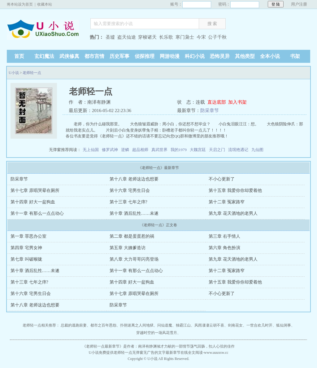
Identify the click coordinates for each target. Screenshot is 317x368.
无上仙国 (91, 149)
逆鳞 (125, 149)
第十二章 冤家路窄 (227, 202)
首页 (19, 56)
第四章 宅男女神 (26, 247)
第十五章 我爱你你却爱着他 (235, 190)
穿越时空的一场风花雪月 (156, 333)
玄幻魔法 (44, 56)
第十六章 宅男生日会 (130, 190)
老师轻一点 (32, 73)
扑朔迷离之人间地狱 (137, 325)
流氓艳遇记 (238, 149)
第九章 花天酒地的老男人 (233, 213)
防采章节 (209, 110)
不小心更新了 (222, 179)
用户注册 (299, 4)
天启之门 (217, 149)
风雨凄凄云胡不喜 (209, 325)
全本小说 (270, 56)
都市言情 (94, 56)
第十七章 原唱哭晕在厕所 (35, 190)
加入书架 (237, 102)
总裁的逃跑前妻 (74, 325)
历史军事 (119, 56)
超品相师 (140, 149)
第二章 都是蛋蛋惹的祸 (132, 236)
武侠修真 (69, 56)
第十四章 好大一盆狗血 (33, 202)
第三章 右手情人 (224, 236)
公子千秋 (217, 37)
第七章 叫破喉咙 (26, 259)
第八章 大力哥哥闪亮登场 (134, 259)
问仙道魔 (164, 325)
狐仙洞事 (283, 325)
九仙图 (257, 149)
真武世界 (159, 149)
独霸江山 (183, 325)
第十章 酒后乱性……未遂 (134, 213)
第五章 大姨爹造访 (127, 247)
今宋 (201, 37)
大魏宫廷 (198, 149)
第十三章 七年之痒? (128, 202)
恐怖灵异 (220, 56)
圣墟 (110, 37)
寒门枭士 (185, 37)
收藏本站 (44, 4)
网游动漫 (170, 56)
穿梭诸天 (147, 37)
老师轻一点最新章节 (102, 346)
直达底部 (216, 102)
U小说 (45, 38)
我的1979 (179, 149)
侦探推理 (144, 56)
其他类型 (245, 56)
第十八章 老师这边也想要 (134, 179)
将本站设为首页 (20, 4)
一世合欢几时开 (259, 325)
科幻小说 (195, 56)
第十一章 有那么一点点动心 (37, 213)
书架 (295, 56)
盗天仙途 (126, 37)
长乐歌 (166, 37)
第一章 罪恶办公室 (28, 236)
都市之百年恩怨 (103, 325)
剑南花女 (235, 325)
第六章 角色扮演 (224, 247)
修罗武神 (110, 149)
